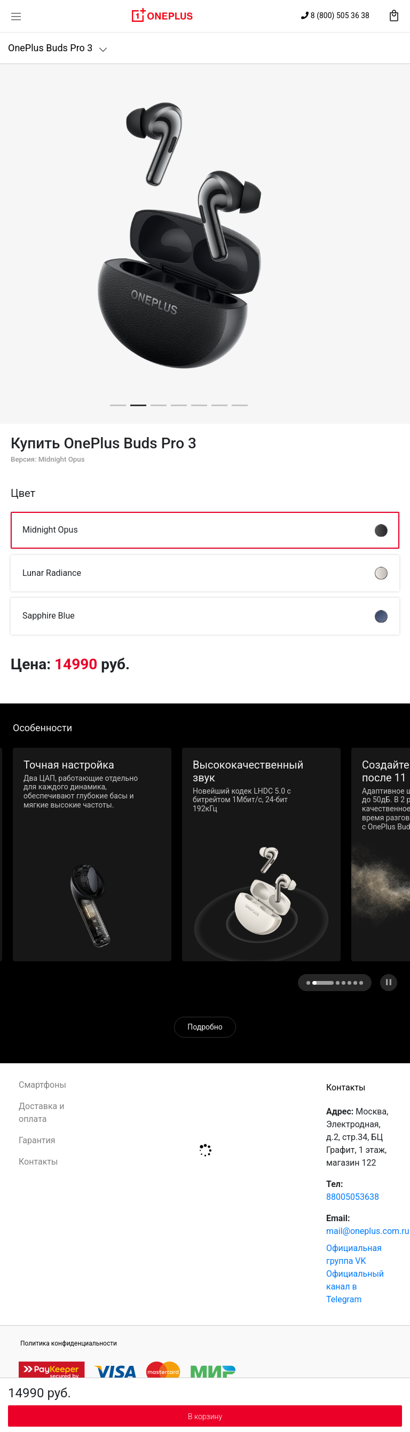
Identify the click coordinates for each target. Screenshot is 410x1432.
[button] (118, 405)
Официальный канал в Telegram (355, 1286)
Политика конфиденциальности (68, 1343)
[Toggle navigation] (16, 16)
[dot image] (314, 983)
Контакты (38, 1162)
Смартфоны (42, 1085)
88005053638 (352, 1197)
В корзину (205, 1416)
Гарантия (37, 1140)
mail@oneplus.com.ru (367, 1231)
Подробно (204, 1027)
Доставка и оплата (42, 1112)
